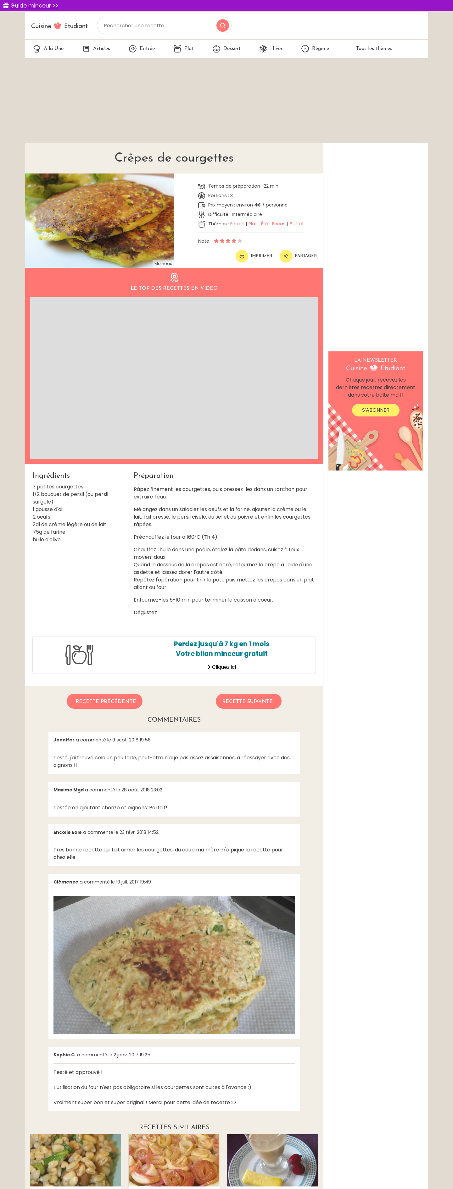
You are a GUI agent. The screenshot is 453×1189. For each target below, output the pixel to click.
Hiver (271, 48)
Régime (315, 48)
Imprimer (254, 256)
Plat (184, 48)
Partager (298, 256)
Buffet (297, 224)
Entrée (142, 48)
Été (264, 224)
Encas (279, 224)
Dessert (227, 48)
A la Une (48, 48)
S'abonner (375, 410)
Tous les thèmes (370, 48)
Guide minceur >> (34, 5)
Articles (96, 48)
